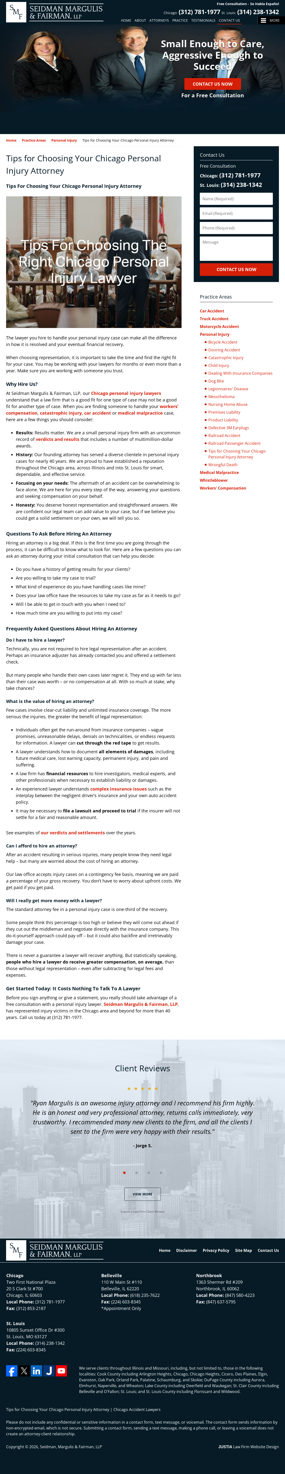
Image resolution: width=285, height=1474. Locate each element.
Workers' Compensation (223, 488)
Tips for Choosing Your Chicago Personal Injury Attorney (237, 454)
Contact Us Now (212, 84)
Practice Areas (216, 296)
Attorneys (159, 20)
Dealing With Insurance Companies (240, 373)
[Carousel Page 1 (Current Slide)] (124, 1173)
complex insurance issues (118, 789)
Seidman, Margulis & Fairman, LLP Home (54, 12)
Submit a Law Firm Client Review (142, 1212)
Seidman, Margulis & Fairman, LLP (71, 1446)
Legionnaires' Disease (228, 388)
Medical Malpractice (219, 472)
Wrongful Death (223, 464)
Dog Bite (216, 381)
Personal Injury (215, 334)
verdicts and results (57, 439)
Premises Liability (224, 412)
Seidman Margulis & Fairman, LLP (141, 1004)
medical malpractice (140, 413)
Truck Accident (214, 318)
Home (126, 20)
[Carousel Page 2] (136, 1173)
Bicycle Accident (223, 342)
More (275, 20)
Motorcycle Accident (219, 326)
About (140, 20)
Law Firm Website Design (248, 1446)
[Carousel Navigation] (142, 1172)
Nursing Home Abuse (228, 404)
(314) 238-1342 (258, 12)
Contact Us (229, 20)
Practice (180, 20)
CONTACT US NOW (236, 269)
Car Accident (212, 311)
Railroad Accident (224, 435)
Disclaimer (186, 1250)
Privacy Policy (216, 1250)
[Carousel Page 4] (161, 1173)
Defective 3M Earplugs (228, 427)
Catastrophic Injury (225, 357)
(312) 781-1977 (199, 12)
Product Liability (223, 420)
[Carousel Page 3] (149, 1173)
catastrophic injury (61, 413)
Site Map (243, 1250)
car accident (97, 413)
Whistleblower (214, 480)
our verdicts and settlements (73, 833)
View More (142, 1194)
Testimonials (203, 20)
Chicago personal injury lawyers (126, 393)
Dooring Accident (224, 350)
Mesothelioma (221, 396)
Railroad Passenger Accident (234, 443)
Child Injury (218, 365)
